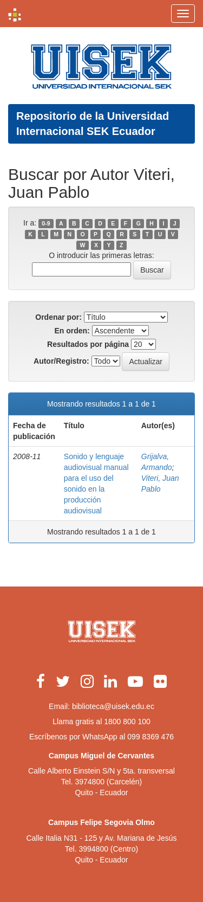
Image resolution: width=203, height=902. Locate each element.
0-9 (46, 223)
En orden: (71, 330)
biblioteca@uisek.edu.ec (113, 706)
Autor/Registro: (61, 361)
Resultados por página (88, 344)
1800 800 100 (127, 721)
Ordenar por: (58, 317)
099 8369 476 (150, 736)
